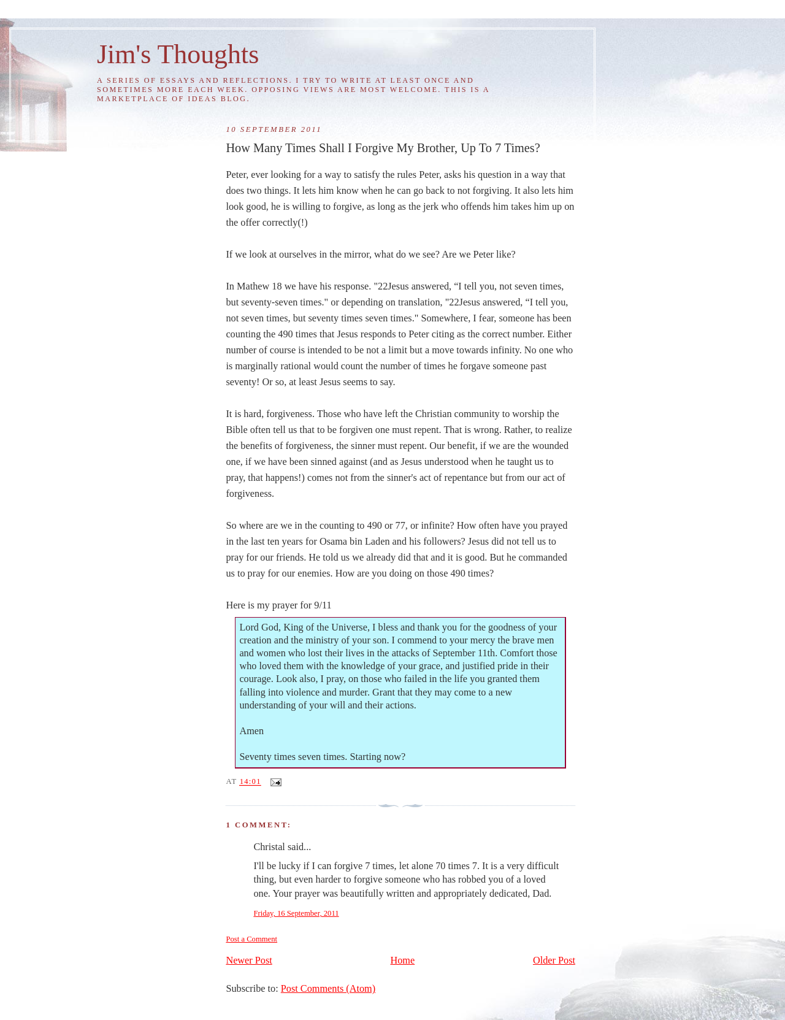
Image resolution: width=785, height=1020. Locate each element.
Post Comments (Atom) (328, 988)
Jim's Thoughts (178, 54)
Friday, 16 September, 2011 (296, 913)
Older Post (554, 960)
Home (403, 960)
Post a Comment (251, 939)
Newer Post (249, 960)
